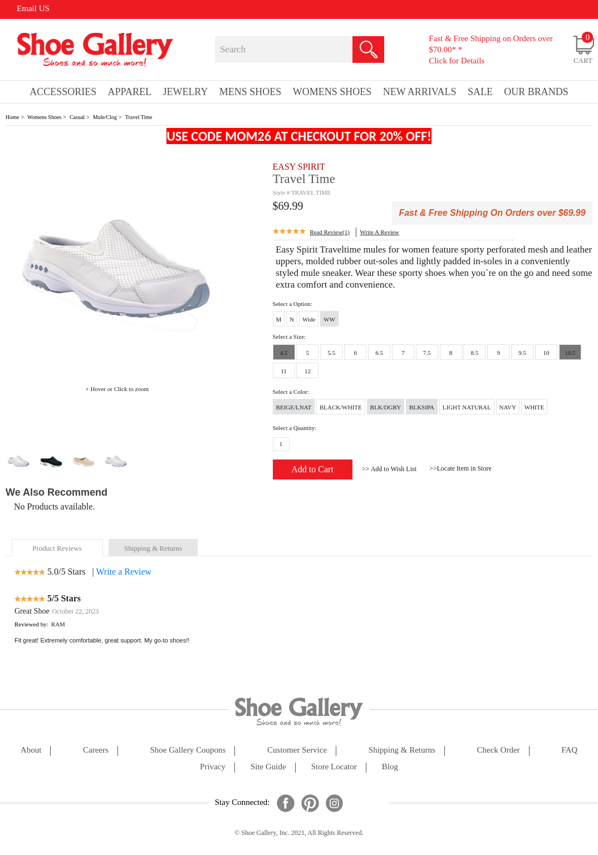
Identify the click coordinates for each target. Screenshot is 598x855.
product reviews (56, 548)
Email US (33, 8)
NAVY (507, 407)
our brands (536, 91)
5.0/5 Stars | (70, 571)
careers (96, 750)
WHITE (534, 407)
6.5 (379, 352)
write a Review (379, 232)
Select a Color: (291, 391)
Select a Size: (289, 336)
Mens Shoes (250, 91)
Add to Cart (312, 469)
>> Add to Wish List (389, 469)
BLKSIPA (421, 407)
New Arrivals (420, 91)
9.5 (522, 352)
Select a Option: (292, 303)
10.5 (570, 352)
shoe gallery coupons (188, 750)
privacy (213, 767)
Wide (308, 319)
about (31, 750)
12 (308, 371)
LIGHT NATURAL (467, 407)
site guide (268, 767)
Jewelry (185, 91)
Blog (390, 767)
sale (480, 91)
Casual (77, 117)
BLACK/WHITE (341, 407)
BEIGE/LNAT (294, 407)
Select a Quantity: (295, 427)
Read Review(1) (330, 232)
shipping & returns (153, 548)
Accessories (63, 91)
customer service (297, 750)
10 (546, 352)
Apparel (129, 91)
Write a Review (123, 571)
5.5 (331, 352)
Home (12, 117)
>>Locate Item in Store (460, 468)
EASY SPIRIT (299, 166)
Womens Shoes (44, 117)
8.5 (475, 352)
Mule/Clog (105, 117)
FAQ (569, 750)
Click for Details (456, 60)
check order (498, 750)
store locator (334, 767)
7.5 (427, 352)
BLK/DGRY (385, 407)
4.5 (284, 352)
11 (284, 371)
